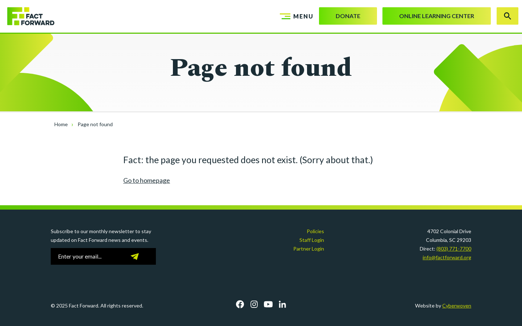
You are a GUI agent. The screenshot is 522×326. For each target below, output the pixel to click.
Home (61, 124)
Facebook (240, 304)
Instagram (254, 304)
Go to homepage (146, 180)
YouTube (268, 304)
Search (507, 16)
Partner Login (308, 248)
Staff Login (311, 240)
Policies (315, 231)
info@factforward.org (447, 257)
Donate (348, 15)
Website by (443, 305)
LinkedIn (282, 304)
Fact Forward (27, 16)
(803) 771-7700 (453, 248)
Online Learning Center (436, 15)
